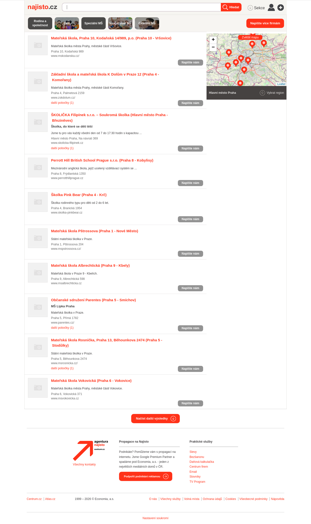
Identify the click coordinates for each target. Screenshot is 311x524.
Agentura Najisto (90, 450)
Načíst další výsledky (152, 418)
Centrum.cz (34, 499)
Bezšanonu (197, 457)
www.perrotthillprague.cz (67, 178)
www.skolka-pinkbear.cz (66, 212)
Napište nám (190, 62)
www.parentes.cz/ (62, 322)
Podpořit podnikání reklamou (142, 476)
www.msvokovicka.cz (65, 398)
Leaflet (281, 84)
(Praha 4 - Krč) (78, 195)
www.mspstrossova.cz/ (66, 248)
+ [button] (213, 40)
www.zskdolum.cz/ (63, 97)
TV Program (197, 481)
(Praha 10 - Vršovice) (111, 38)
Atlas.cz (50, 499)
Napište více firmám (265, 23)
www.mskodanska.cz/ (65, 56)
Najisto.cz (45, 7)
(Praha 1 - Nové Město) (94, 231)
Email (193, 471)
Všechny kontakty (84, 464)
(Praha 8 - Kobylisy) (102, 160)
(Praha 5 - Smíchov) (93, 300)
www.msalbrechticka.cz (66, 283)
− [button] (213, 47)
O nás (153, 499)
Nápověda (277, 499)
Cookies (230, 499)
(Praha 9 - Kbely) (90, 265)
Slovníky (195, 476)
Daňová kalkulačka (202, 462)
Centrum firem (199, 466)
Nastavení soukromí (156, 518)
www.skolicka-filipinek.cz (67, 143)
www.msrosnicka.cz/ (64, 363)
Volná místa (191, 499)
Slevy (193, 452)
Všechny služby (170, 499)
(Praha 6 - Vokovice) (91, 380)
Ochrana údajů (212, 499)
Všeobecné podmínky (254, 499)
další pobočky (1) (62, 102)
